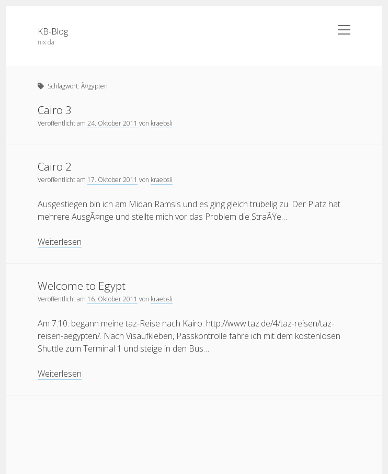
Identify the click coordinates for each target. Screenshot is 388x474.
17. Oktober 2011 (112, 179)
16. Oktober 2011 (112, 299)
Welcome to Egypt (81, 285)
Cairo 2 (55, 166)
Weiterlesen (60, 242)
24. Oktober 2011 (112, 123)
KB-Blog (53, 31)
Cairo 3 (55, 110)
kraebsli (162, 123)
